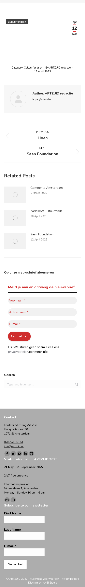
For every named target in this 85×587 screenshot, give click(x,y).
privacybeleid (17, 352)
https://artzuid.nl (42, 99)
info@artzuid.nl (14, 446)
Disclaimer (34, 583)
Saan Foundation (42, 234)
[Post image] (15, 195)
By (58, 68)
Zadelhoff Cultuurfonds (46, 211)
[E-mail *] (42, 324)
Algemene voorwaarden (44, 579)
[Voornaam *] (42, 300)
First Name (12, 513)
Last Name (12, 529)
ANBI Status (50, 583)
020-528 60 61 (13, 442)
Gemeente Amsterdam (46, 188)
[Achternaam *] (42, 312)
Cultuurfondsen (17, 21)
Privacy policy (69, 579)
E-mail (10, 546)
